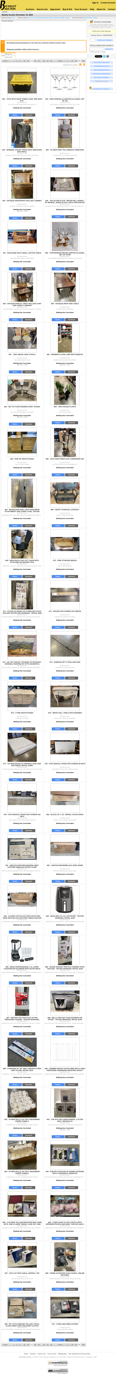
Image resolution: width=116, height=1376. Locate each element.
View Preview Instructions (101, 62)
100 (83, 61)
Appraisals (55, 9)
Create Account (108, 2)
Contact (111, 9)
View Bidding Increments (101, 66)
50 (79, 61)
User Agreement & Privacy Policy (79, 1354)
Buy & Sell (67, 9)
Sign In (95, 2)
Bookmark (28, 115)
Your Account (80, 9)
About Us (101, 9)
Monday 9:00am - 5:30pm (90, 17)
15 (35, 61)
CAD (13, 17)
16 (39, 61)
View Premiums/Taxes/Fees (101, 70)
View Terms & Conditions (101, 77)
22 (51, 61)
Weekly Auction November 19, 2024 (21, 12)
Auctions (30, 9)
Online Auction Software (60, 1365)
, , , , (48, 17)
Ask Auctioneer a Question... (100, 88)
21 (47, 61)
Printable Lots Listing (101, 81)
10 (72, 61)
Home (26, 1354)
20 (76, 61)
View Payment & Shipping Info (101, 73)
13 (28, 61)
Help (92, 9)
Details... (15, 115)
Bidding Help (62, 1354)
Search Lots (42, 9)
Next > (60, 61)
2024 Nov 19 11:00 (8, 56)
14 (31, 61)
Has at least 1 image (97, 52)
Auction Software (62, 1373)
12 (24, 61)
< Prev (5, 61)
